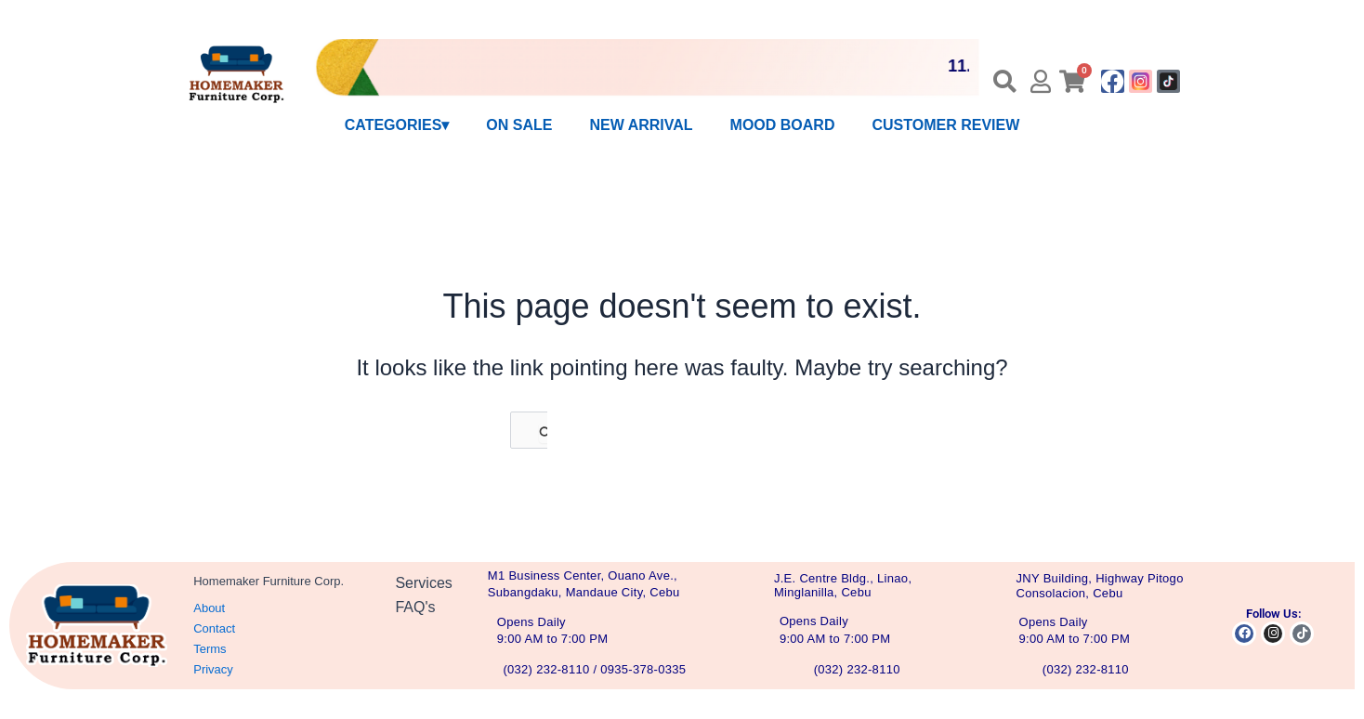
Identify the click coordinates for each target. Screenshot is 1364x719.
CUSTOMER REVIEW (945, 125)
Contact (214, 628)
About (209, 608)
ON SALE (519, 125)
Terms (209, 649)
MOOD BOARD (782, 125)
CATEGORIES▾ (397, 125)
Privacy (213, 669)
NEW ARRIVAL (640, 125)
